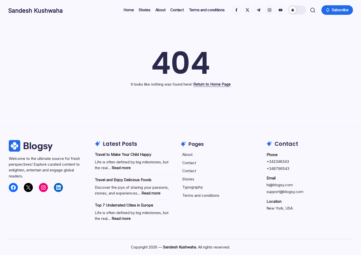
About (187, 154)
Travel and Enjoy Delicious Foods (123, 179)
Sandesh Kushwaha (43, 10)
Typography (192, 187)
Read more (121, 167)
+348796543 (277, 168)
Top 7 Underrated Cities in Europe (124, 205)
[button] (297, 10)
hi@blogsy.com (279, 184)
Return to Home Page (212, 84)
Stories (188, 179)
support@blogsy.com (284, 191)
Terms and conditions (200, 195)
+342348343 (277, 161)
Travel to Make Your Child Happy (123, 154)
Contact (189, 162)
